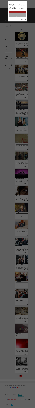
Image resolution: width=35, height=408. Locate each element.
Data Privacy (24, 19)
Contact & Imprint (21, 19)
